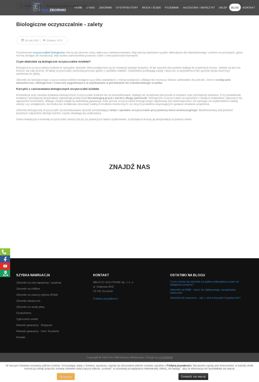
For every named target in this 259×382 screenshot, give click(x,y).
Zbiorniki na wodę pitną (30, 306)
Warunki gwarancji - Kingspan (34, 325)
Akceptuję (65, 376)
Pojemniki (172, 7)
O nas (90, 7)
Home (78, 7)
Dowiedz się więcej (193, 376)
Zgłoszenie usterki (27, 319)
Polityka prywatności (105, 298)
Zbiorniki (105, 7)
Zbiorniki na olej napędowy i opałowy (39, 282)
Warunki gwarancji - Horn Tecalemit (37, 331)
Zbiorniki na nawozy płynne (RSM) (37, 294)
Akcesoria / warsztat (199, 7)
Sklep (223, 7)
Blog (235, 7)
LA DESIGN (166, 357)
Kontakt (249, 7)
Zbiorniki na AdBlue (28, 288)
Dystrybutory (127, 7)
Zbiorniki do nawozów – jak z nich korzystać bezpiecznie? (205, 297)
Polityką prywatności (179, 365)
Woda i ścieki (151, 7)
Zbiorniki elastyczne (28, 300)
